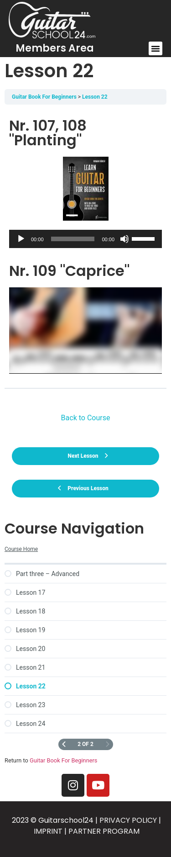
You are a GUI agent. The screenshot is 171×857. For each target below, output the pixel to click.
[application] (85, 239)
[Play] (21, 238)
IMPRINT (48, 831)
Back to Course (85, 417)
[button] (155, 48)
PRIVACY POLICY (128, 820)
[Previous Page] (64, 744)
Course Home (21, 549)
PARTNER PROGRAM (104, 831)
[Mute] (124, 238)
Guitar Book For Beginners (44, 97)
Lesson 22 (95, 97)
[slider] (73, 239)
